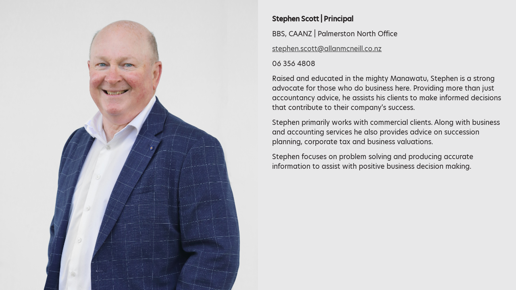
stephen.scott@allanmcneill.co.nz (327, 49)
